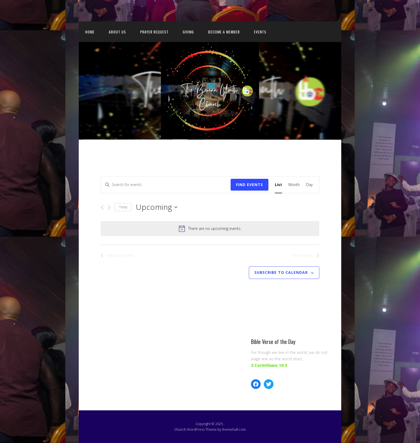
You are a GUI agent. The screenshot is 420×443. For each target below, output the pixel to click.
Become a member (224, 32)
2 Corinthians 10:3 (269, 365)
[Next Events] (109, 207)
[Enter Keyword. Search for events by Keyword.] (166, 184)
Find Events (249, 184)
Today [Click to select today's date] (123, 207)
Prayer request (154, 32)
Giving (188, 32)
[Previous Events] (102, 207)
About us (117, 32)
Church (180, 429)
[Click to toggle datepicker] (156, 207)
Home (90, 32)
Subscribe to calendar (281, 272)
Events (260, 32)
